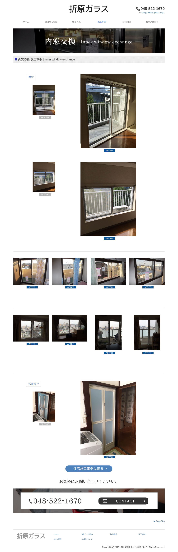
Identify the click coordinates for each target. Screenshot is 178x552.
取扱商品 (76, 22)
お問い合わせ (152, 22)
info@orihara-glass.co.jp (152, 12)
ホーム (26, 22)
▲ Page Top (158, 521)
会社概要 (127, 22)
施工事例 (102, 22)
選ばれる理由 (51, 22)
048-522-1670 (153, 8)
